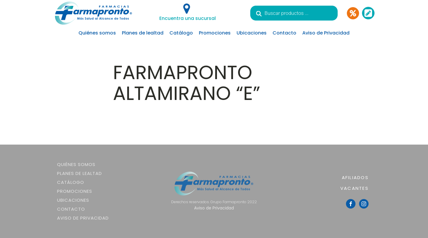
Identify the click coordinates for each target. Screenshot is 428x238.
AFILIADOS (355, 177)
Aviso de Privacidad (326, 32)
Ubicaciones (252, 32)
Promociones (215, 32)
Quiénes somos (97, 32)
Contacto (284, 32)
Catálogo (181, 32)
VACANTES (354, 188)
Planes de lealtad (142, 32)
